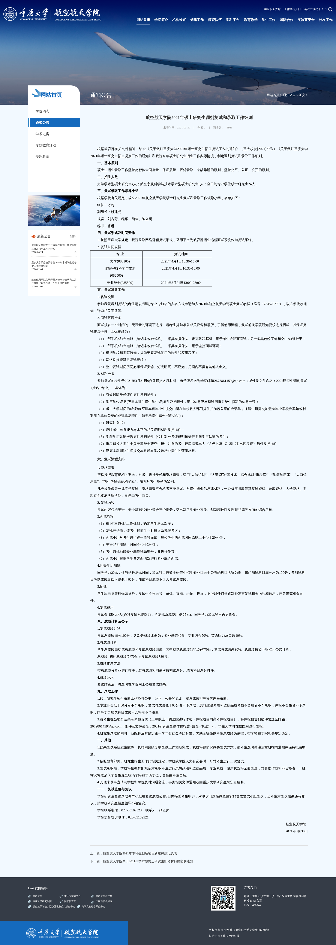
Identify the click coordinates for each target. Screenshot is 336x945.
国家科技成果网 (104, 901)
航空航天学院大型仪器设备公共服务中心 (54, 906)
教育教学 (251, 20)
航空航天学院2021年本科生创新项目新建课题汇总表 (140, 853)
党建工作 (197, 20)
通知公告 (42, 123)
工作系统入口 (292, 9)
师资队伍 (215, 20)
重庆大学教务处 (72, 896)
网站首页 (143, 20)
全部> (72, 236)
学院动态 (42, 111)
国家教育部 (70, 901)
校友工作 (326, 20)
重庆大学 (37, 896)
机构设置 (179, 20)
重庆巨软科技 (231, 936)
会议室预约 (311, 9)
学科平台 (233, 20)
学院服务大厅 (272, 9)
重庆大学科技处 (104, 896)
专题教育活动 (46, 145)
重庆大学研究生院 (42, 901)
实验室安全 (306, 20)
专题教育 (42, 157)
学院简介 (161, 20)
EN (324, 9)
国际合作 (286, 20)
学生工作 (268, 20)
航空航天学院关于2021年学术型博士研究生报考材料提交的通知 (148, 861)
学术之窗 (42, 134)
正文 (302, 95)
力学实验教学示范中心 (93, 906)
